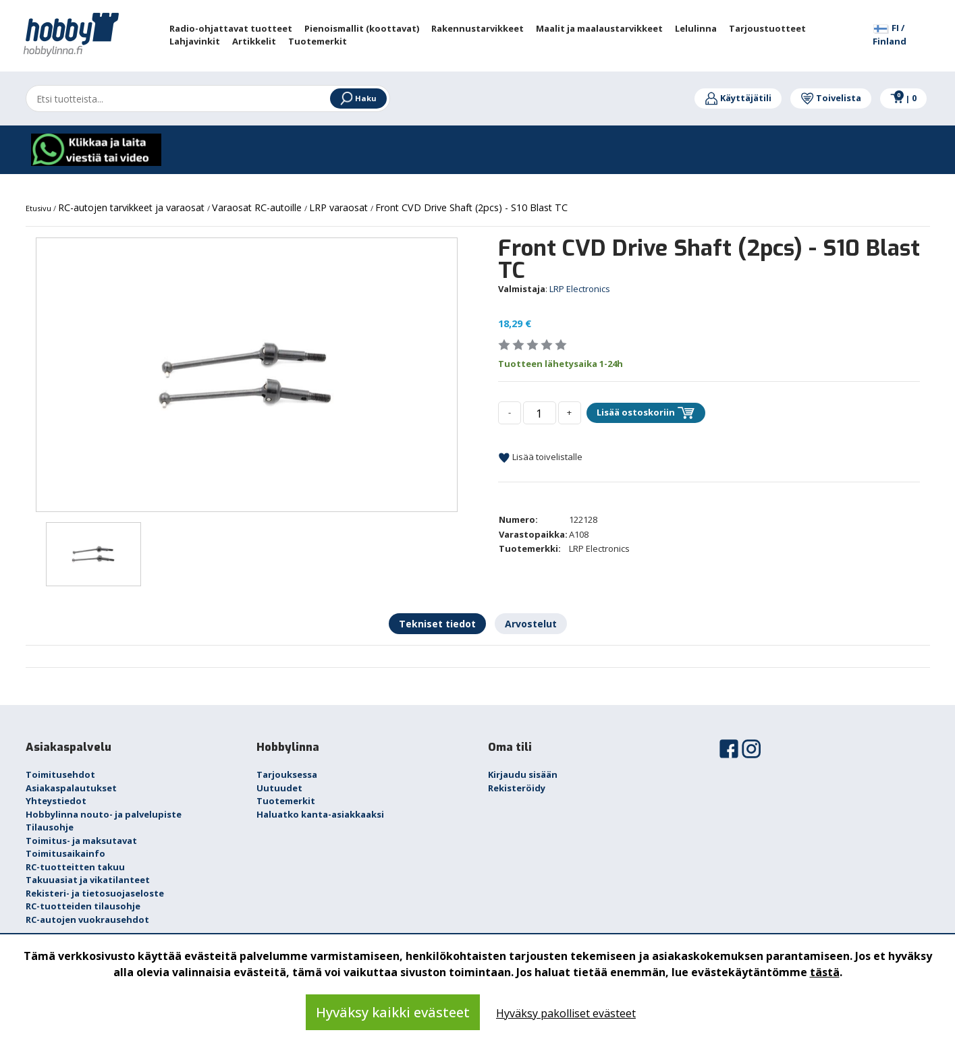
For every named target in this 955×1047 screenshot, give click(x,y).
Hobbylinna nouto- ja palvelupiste (104, 814)
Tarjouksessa (286, 774)
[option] (247, 375)
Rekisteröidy (516, 788)
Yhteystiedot (56, 801)
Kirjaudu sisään (522, 774)
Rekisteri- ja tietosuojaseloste (95, 893)
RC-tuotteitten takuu (75, 867)
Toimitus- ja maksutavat (81, 840)
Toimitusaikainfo (65, 853)
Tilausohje (50, 827)
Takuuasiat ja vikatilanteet (88, 880)
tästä (825, 972)
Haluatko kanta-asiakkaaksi (320, 814)
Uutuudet (279, 788)
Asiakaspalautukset (71, 788)
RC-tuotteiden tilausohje (83, 906)
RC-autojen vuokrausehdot (87, 919)
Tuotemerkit (285, 801)
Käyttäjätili (738, 98)
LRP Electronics (579, 289)
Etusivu (39, 208)
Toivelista (830, 98)
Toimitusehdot (60, 774)
